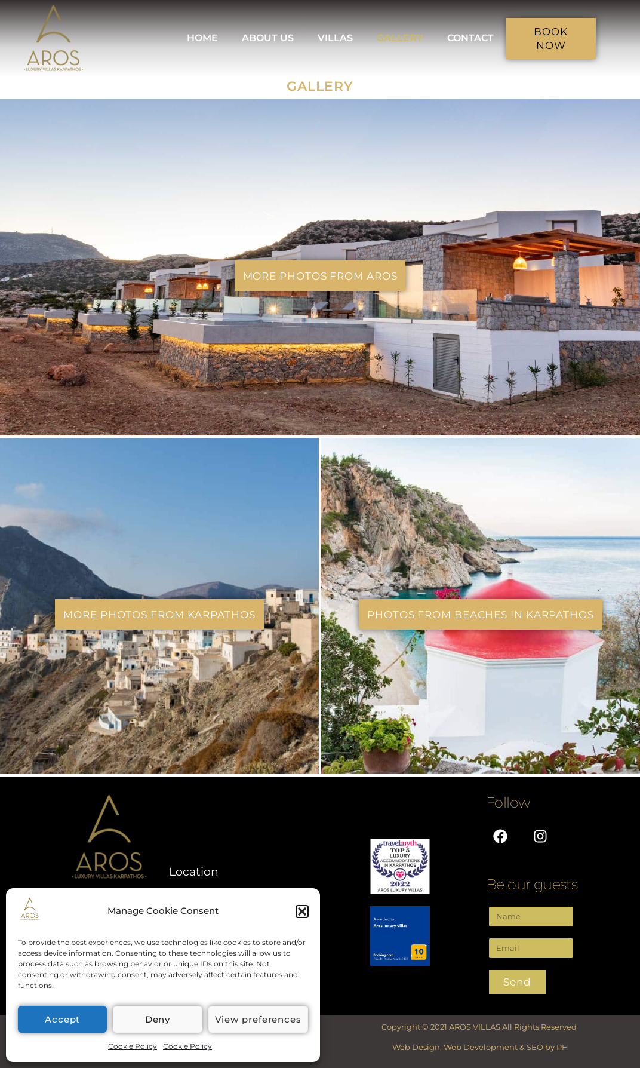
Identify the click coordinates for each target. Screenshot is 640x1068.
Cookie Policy (132, 1046)
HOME (202, 38)
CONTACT (470, 38)
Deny (158, 1019)
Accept (62, 1019)
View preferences (258, 1019)
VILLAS (335, 38)
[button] (302, 911)
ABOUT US (268, 38)
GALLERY (400, 38)
